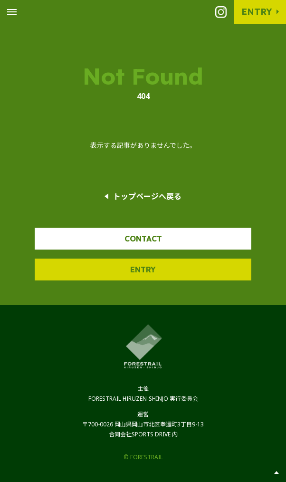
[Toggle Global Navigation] (12, 12)
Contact (143, 238)
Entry (256, 11)
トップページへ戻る (147, 196)
